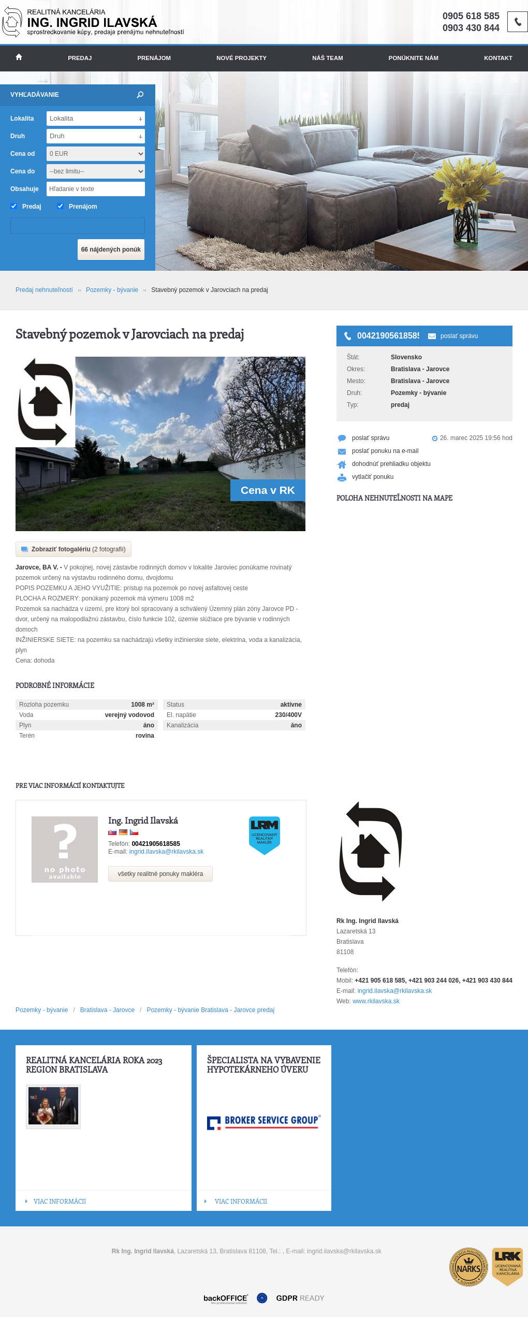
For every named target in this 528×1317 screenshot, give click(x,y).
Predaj (80, 58)
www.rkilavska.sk (376, 1001)
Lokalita (22, 118)
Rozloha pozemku (44, 704)
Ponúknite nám (413, 58)
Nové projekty (241, 58)
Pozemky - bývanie (112, 290)
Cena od (22, 153)
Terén (27, 735)
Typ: (353, 404)
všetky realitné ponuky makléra (160, 873)
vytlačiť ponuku (373, 476)
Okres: (356, 369)
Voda (26, 715)
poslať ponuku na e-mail (385, 451)
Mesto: (356, 381)
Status (175, 704)
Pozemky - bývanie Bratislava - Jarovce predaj (210, 1010)
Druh (17, 136)
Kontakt (498, 58)
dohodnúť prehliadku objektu (391, 463)
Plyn (25, 725)
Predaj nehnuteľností (44, 290)
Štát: (353, 357)
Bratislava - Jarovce (107, 1010)
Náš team (327, 58)
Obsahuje (24, 189)
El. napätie (181, 715)
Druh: (354, 393)
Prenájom (154, 58)
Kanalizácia (182, 725)
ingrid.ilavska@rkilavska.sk (166, 851)
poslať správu (459, 336)
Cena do (22, 171)
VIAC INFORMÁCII (60, 1201)
